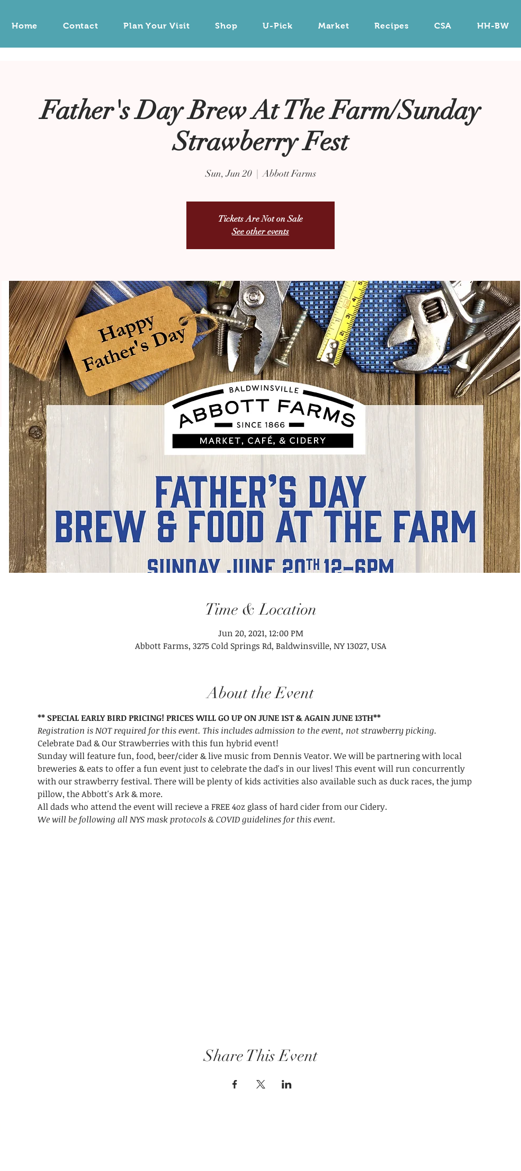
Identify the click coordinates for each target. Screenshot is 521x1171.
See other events (260, 231)
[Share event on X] (261, 1084)
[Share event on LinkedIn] (287, 1084)
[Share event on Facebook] (235, 1084)
